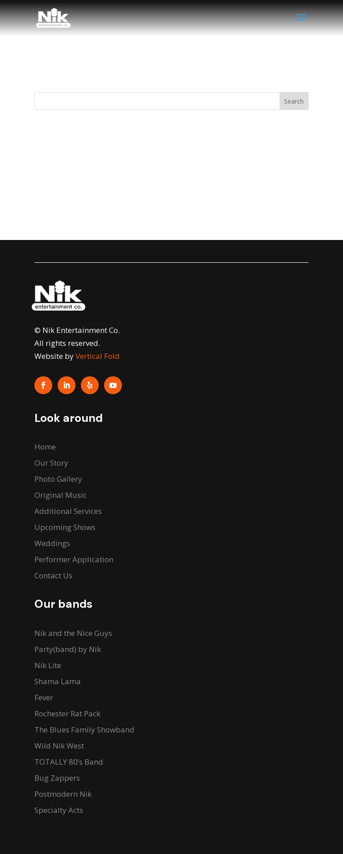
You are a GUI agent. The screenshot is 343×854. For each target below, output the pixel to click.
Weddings (52, 543)
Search (294, 101)
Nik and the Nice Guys (73, 633)
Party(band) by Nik (67, 649)
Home (45, 447)
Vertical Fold (97, 356)
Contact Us (53, 575)
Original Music (60, 495)
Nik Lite (47, 665)
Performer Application (73, 559)
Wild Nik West (59, 745)
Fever (43, 697)
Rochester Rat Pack (67, 713)
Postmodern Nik (63, 794)
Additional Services (68, 511)
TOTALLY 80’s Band (68, 762)
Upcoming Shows (65, 527)
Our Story (51, 463)
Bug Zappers (57, 778)
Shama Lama (57, 681)
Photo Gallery (58, 479)
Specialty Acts (58, 810)
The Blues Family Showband (84, 729)
